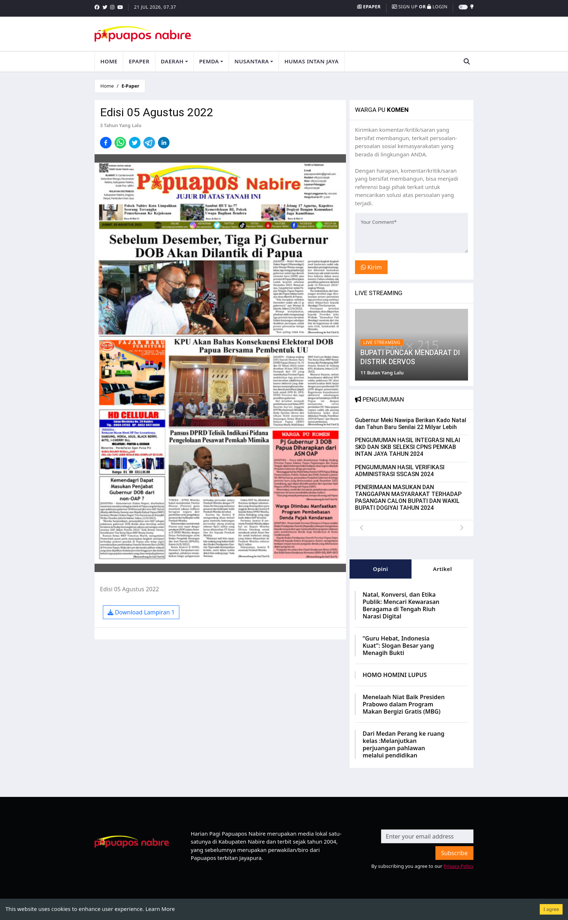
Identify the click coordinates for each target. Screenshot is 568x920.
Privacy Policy (458, 864)
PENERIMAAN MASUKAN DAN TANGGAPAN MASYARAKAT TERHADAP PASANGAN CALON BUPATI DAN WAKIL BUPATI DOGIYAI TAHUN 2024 (408, 496)
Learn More (160, 908)
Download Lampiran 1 (141, 611)
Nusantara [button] (251, 60)
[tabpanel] (411, 671)
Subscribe (454, 852)
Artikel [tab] (442, 567)
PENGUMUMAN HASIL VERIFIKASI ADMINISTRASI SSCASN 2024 (399, 469)
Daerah (172, 60)
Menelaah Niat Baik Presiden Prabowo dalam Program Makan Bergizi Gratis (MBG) (403, 703)
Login (437, 7)
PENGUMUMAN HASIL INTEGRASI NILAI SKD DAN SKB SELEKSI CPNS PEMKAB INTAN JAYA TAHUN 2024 (407, 445)
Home (108, 60)
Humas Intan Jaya (311, 60)
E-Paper (130, 84)
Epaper (369, 7)
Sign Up (405, 7)
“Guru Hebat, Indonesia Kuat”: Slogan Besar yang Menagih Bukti (398, 644)
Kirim (371, 266)
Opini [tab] (380, 567)
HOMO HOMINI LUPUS (395, 673)
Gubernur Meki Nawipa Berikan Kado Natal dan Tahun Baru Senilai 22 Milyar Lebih (410, 422)
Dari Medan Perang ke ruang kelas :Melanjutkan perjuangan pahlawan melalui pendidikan (403, 743)
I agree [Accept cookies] (551, 909)
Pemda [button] (209, 60)
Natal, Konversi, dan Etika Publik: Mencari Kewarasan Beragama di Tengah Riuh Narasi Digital (401, 604)
